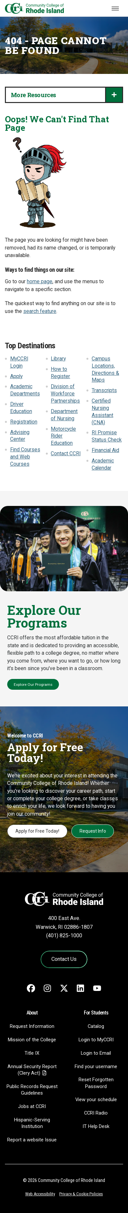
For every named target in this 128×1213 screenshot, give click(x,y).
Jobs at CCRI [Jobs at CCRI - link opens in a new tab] (32, 1106)
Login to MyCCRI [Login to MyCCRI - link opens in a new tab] (96, 1040)
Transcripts (104, 390)
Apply (16, 376)
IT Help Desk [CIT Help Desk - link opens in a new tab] (95, 1126)
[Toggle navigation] (115, 8)
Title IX (32, 1053)
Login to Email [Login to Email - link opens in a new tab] (96, 1053)
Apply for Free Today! (37, 831)
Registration (23, 422)
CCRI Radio (96, 1113)
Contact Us (64, 959)
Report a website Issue (32, 1140)
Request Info (93, 831)
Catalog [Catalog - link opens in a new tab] (96, 1026)
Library (58, 359)
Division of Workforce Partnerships (65, 394)
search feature (39, 311)
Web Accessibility (40, 1193)
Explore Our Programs (33, 684)
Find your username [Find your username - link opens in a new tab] (96, 1066)
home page (39, 282)
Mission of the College (32, 1040)
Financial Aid (105, 450)
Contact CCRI (66, 454)
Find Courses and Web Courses (25, 457)
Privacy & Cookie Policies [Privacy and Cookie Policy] (81, 1193)
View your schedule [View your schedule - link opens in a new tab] (96, 1099)
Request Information (32, 1026)
